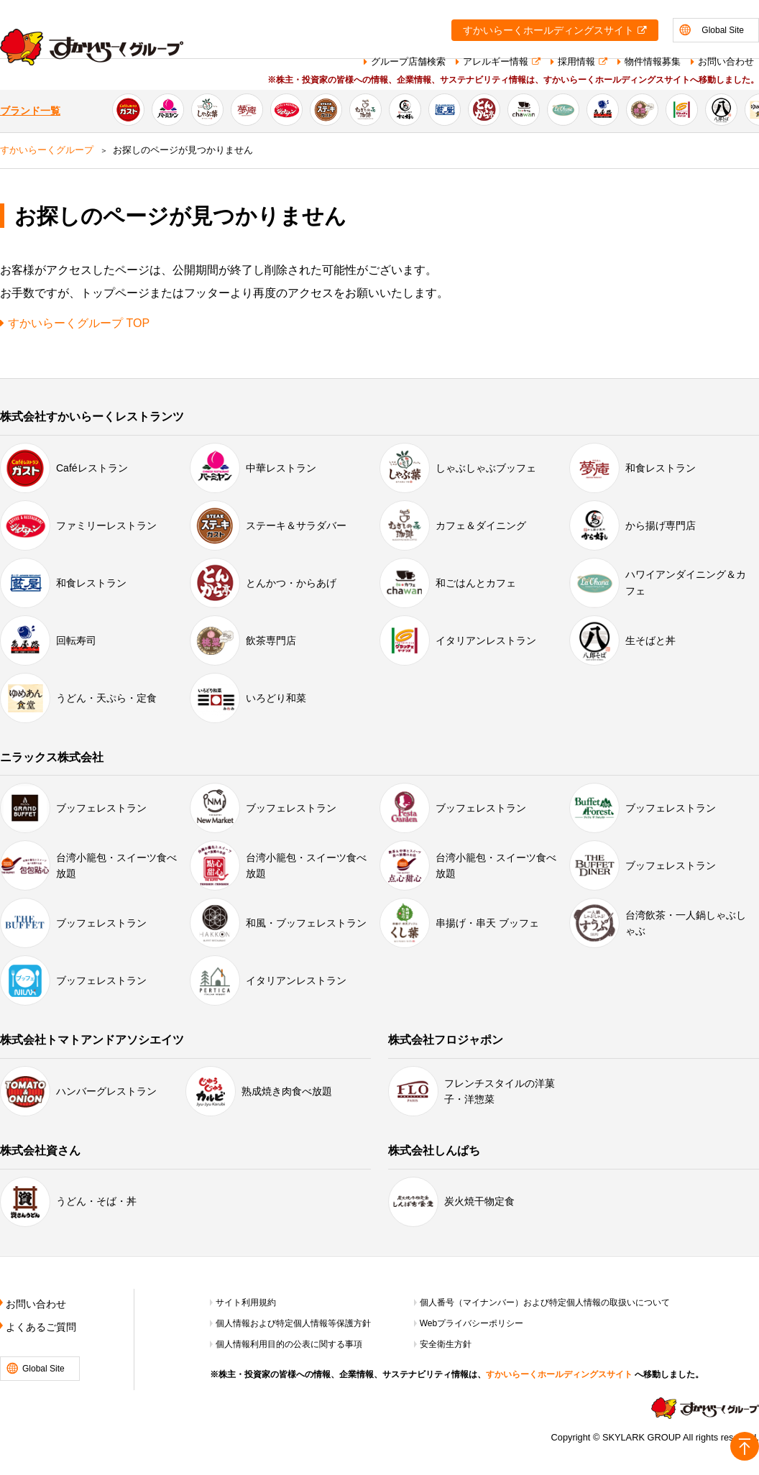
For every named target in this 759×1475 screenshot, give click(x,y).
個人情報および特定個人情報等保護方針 (293, 1323)
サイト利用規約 (246, 1302)
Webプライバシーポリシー (471, 1323)
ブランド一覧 (30, 111)
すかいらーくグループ (46, 149)
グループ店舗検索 (408, 61)
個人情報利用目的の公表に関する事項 (289, 1344)
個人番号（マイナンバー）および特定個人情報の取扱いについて (545, 1302)
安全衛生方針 (446, 1344)
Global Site (723, 30)
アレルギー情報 (495, 61)
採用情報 (576, 61)
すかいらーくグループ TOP (79, 323)
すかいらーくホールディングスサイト (548, 30)
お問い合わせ (726, 61)
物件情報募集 (653, 61)
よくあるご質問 (41, 1327)
